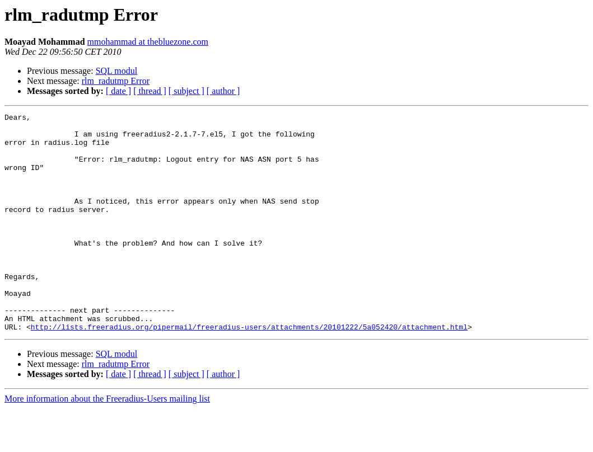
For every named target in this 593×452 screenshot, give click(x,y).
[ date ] (118, 91)
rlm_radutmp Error (116, 81)
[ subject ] (186, 91)
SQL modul (117, 71)
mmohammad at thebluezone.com (147, 41)
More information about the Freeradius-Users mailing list (107, 442)
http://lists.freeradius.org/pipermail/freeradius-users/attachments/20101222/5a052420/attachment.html (249, 370)
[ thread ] (149, 91)
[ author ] (223, 91)
